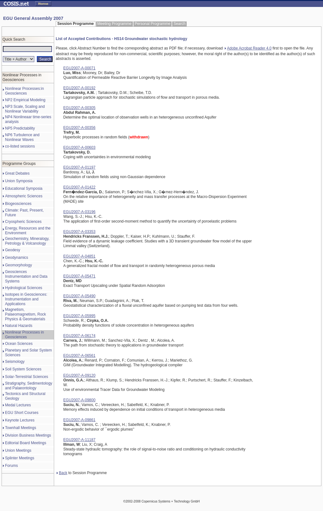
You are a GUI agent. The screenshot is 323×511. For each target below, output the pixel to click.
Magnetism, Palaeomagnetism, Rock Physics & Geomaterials (25, 314)
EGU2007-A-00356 (79, 127)
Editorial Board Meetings (25, 443)
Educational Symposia (23, 188)
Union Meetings (18, 450)
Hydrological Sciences (23, 288)
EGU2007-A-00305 (79, 108)
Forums (11, 465)
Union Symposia (18, 181)
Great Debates (17, 173)
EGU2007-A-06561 (79, 355)
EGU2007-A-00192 (79, 88)
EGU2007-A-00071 (79, 68)
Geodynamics (16, 257)
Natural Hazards (18, 325)
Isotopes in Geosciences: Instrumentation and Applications (26, 299)
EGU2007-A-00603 (79, 147)
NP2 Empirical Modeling (25, 100)
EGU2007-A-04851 (79, 256)
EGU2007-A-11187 (79, 440)
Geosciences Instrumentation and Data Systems (26, 276)
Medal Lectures (18, 405)
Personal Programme (152, 23)
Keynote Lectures (19, 420)
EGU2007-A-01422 (79, 187)
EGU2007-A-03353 (79, 231)
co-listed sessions (20, 146)
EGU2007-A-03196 (79, 212)
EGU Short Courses (21, 412)
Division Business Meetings (28, 435)
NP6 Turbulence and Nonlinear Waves (22, 137)
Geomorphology (18, 265)
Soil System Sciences (23, 369)
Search (179, 23)
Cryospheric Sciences (23, 221)
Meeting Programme (114, 23)
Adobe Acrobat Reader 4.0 (248, 48)
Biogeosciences (18, 203)
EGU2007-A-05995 (79, 316)
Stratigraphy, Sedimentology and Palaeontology (28, 385)
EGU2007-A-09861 (79, 420)
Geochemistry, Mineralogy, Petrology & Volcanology (27, 241)
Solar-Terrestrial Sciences (26, 377)
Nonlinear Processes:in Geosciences (24, 91)
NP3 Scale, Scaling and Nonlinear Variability (25, 108)
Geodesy (12, 250)
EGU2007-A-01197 (79, 167)
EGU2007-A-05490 (79, 296)
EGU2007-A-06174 (79, 336)
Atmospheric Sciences (23, 196)
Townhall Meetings (20, 428)
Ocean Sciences (18, 343)
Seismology (15, 361)
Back (62, 473)
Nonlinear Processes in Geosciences (24, 334)
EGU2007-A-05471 (79, 276)
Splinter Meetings (19, 458)
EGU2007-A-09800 (79, 400)
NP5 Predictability (20, 128)
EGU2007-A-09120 (79, 375)
